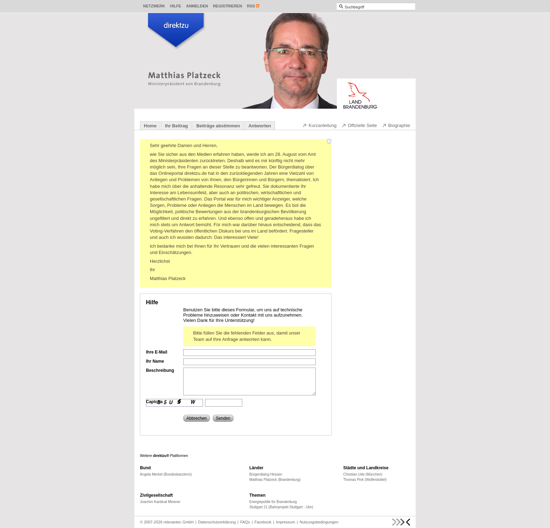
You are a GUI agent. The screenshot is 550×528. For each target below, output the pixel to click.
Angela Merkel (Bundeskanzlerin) (166, 474)
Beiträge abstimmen (218, 125)
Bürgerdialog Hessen (265, 474)
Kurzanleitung (319, 125)
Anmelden (197, 6)
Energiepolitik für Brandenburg (273, 502)
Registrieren (227, 6)
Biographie (396, 125)
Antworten (259, 125)
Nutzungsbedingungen (319, 522)
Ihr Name (155, 361)
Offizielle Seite (359, 125)
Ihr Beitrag (176, 125)
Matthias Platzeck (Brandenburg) (275, 480)
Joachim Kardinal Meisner (160, 502)
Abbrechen (196, 418)
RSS (251, 6)
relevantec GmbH (179, 522)
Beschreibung (160, 370)
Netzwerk (154, 6)
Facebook (263, 522)
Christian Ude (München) (362, 474)
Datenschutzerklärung (217, 522)
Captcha (154, 401)
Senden (223, 418)
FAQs (245, 522)
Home (150, 125)
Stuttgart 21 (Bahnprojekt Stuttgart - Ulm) (281, 507)
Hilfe (175, 6)
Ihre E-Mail (156, 352)
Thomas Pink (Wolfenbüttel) (364, 480)
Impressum (285, 522)
